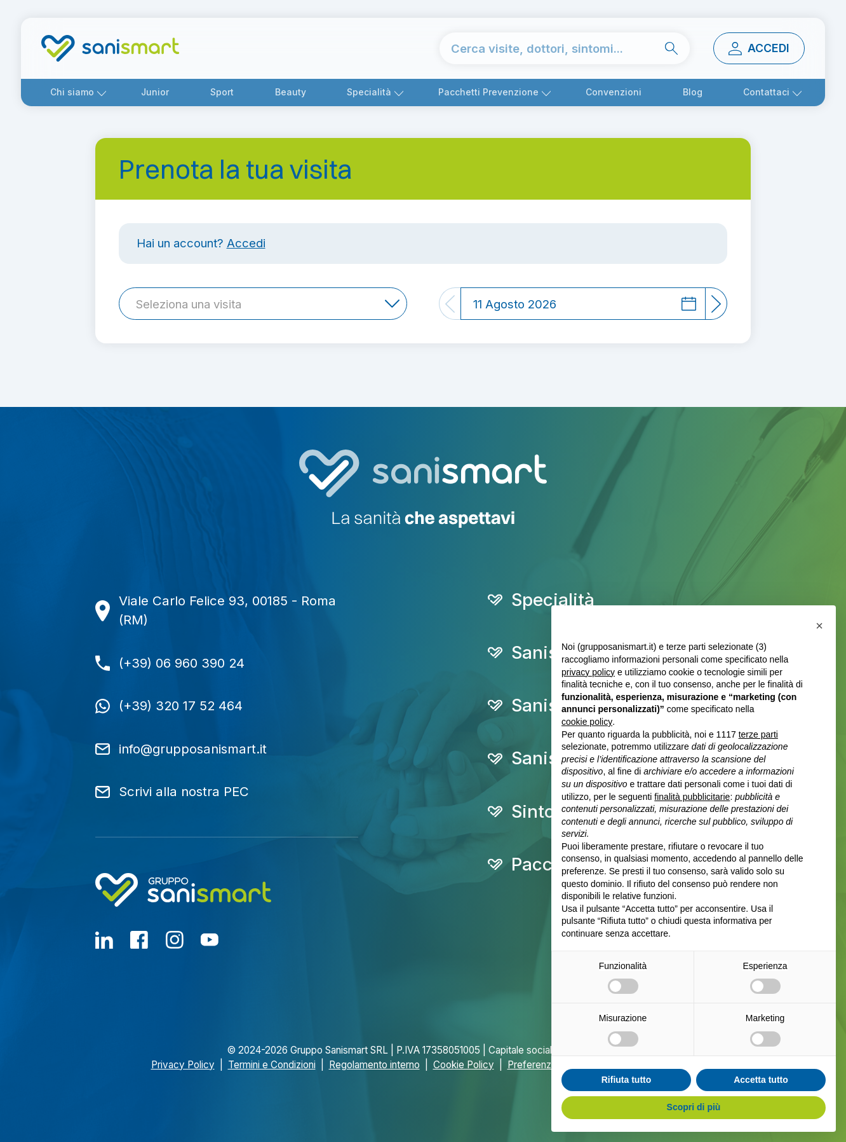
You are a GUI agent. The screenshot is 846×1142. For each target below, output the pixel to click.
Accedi (246, 243)
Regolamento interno (374, 1065)
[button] (819, 626)
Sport (222, 92)
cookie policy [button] (586, 722)
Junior (155, 92)
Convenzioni (613, 92)
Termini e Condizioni (272, 1065)
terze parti (758, 734)
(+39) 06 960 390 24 (182, 663)
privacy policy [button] (588, 672)
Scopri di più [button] (694, 1107)
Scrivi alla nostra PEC (184, 791)
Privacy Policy (183, 1065)
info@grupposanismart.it (193, 749)
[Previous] (449, 303)
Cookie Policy (463, 1065)
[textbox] (192, 304)
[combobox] (263, 303)
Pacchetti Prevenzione (488, 92)
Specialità (369, 92)
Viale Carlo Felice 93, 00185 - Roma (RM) (227, 610)
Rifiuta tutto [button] (626, 1080)
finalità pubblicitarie (692, 797)
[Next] (716, 303)
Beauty (290, 92)
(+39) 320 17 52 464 (181, 705)
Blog (692, 92)
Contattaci (766, 92)
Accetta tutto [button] (761, 1080)
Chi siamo (72, 92)
